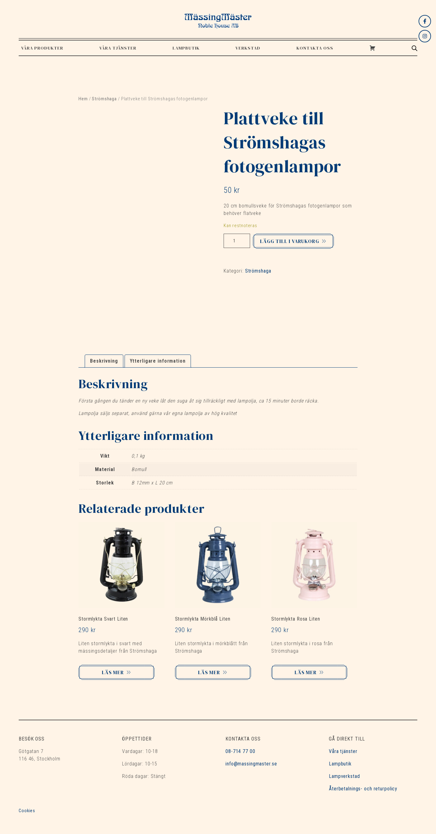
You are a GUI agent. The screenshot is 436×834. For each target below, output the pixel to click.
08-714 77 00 (240, 751)
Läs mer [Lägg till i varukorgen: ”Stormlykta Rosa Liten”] (308, 672)
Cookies (27, 810)
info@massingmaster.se (251, 764)
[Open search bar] (414, 48)
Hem (83, 99)
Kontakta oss (314, 48)
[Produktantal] (237, 241)
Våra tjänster (117, 48)
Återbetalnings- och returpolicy (363, 789)
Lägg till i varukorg (289, 241)
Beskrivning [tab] (104, 361)
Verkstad (247, 48)
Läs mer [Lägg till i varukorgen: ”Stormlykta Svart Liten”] (115, 672)
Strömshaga (104, 99)
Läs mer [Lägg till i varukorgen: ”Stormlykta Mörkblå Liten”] (212, 672)
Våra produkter (42, 48)
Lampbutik (186, 48)
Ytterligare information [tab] (158, 361)
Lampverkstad (344, 776)
